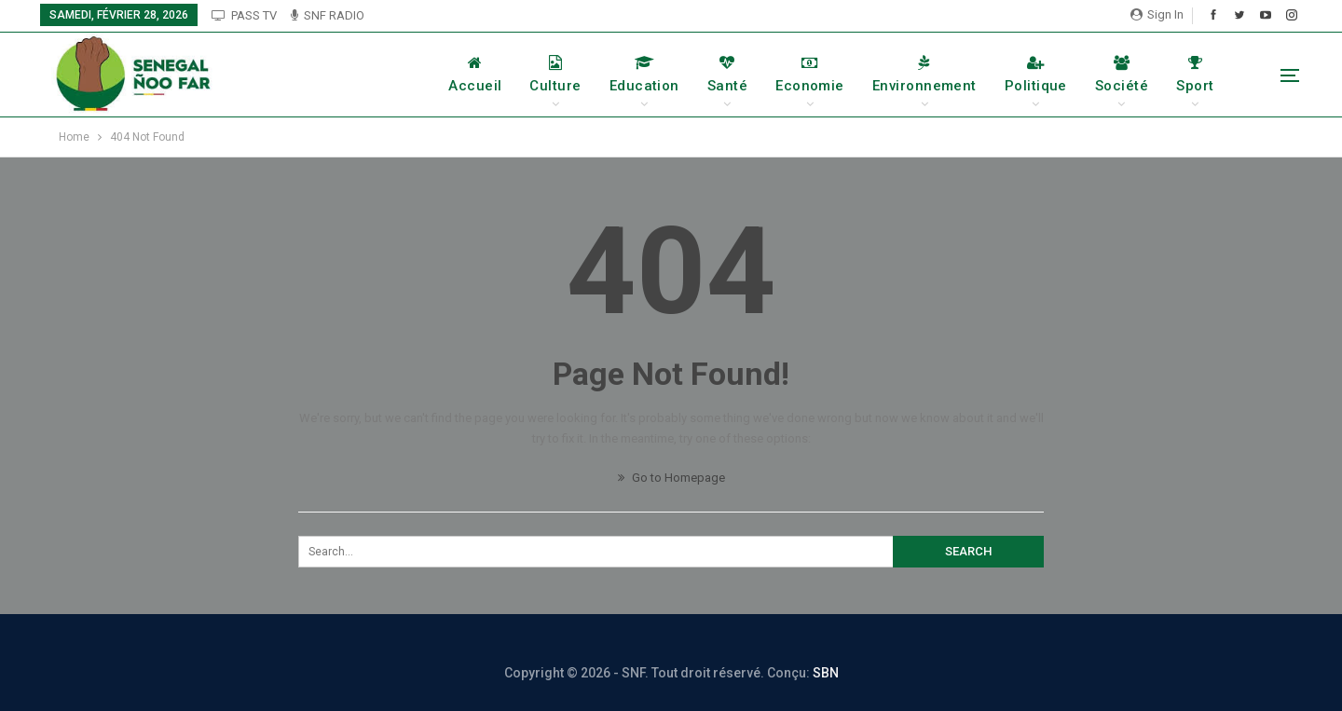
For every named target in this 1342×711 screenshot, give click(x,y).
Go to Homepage (671, 478)
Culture (555, 74)
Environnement (924, 74)
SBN (826, 672)
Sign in (1157, 14)
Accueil (474, 74)
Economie (809, 74)
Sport (1194, 74)
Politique (1036, 74)
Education (644, 74)
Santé (727, 74)
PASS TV (244, 15)
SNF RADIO (327, 15)
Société (1121, 74)
